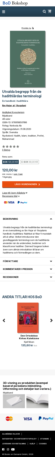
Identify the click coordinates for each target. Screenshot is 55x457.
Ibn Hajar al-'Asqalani (14, 105)
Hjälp (32, 444)
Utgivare (44, 439)
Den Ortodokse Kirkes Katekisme (29, 337)
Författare (10, 261)
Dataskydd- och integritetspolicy (19, 439)
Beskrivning (10, 218)
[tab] (27, 217)
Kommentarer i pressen (18, 269)
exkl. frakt (18, 174)
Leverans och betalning (14, 444)
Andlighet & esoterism (13, 112)
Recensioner (10, 277)
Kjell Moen (29, 342)
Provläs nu (26, 28)
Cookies (43, 444)
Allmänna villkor (11, 434)
